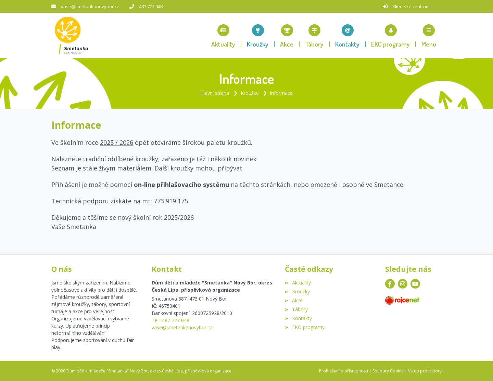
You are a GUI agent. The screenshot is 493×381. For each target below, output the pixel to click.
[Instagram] (402, 284)
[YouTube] (415, 284)
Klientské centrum (411, 6)
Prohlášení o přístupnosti (343, 371)
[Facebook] (390, 284)
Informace (281, 93)
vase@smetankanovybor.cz (90, 6)
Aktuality (298, 282)
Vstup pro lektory (425, 371)
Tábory (296, 309)
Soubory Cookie (388, 371)
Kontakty (298, 318)
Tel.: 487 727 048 (170, 320)
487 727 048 (151, 6)
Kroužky (249, 93)
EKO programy (304, 327)
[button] (429, 35)
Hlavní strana (214, 93)
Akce (293, 300)
